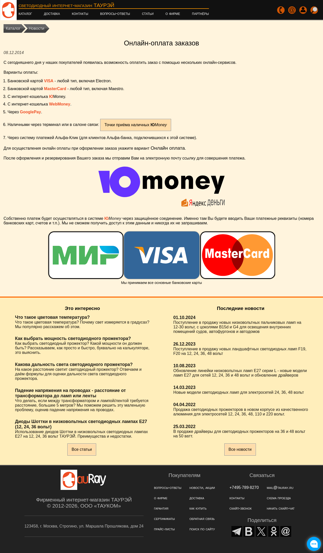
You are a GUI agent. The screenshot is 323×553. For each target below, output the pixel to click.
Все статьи (82, 449)
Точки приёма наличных (135, 125)
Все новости (240, 449)
